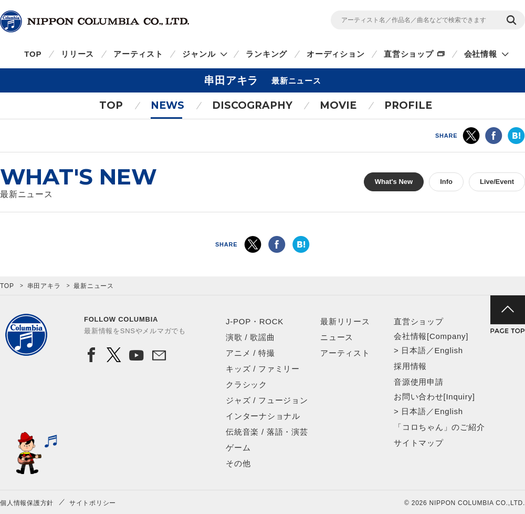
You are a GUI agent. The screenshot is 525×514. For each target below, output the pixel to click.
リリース (77, 53)
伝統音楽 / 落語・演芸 (267, 431)
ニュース (336, 337)
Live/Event (497, 182)
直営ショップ (409, 53)
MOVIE (338, 105)
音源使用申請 (419, 381)
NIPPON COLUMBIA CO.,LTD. (94, 22)
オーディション (335, 53)
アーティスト (138, 53)
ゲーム (238, 447)
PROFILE (408, 105)
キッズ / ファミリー (263, 368)
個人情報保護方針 (27, 503)
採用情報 (410, 366)
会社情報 (480, 53)
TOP (32, 53)
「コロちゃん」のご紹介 (439, 427)
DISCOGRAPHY (252, 105)
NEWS (167, 105)
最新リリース (345, 321)
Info (446, 182)
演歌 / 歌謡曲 (250, 337)
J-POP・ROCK (255, 321)
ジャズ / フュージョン (267, 400)
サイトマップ (419, 442)
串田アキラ (44, 286)
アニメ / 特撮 (250, 352)
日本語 (413, 350)
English (448, 350)
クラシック (246, 384)
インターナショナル (263, 416)
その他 (238, 463)
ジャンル (198, 53)
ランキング (266, 53)
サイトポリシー (92, 503)
